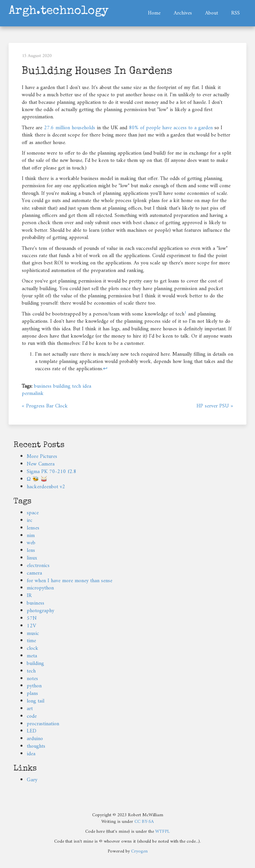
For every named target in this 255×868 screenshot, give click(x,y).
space (33, 513)
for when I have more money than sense (69, 580)
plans (32, 693)
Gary (32, 780)
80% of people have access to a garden (171, 128)
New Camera (41, 464)
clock (32, 648)
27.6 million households (69, 128)
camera (34, 573)
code (32, 716)
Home (154, 13)
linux (32, 558)
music (33, 633)
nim (31, 535)
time (31, 640)
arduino (35, 738)
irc (29, 520)
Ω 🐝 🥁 (37, 479)
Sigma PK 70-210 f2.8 (51, 471)
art (30, 708)
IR (29, 595)
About (211, 13)
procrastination (43, 724)
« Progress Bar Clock (45, 406)
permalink (33, 393)
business (43, 386)
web (31, 543)
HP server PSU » (215, 406)
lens (31, 550)
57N (32, 618)
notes (32, 678)
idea (87, 386)
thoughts (36, 746)
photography (40, 610)
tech (76, 386)
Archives (183, 13)
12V (31, 626)
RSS (235, 13)
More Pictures (42, 456)
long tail (35, 701)
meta (32, 656)
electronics (38, 565)
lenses (33, 528)
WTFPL (162, 831)
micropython (40, 588)
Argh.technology (59, 11)
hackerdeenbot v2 (46, 487)
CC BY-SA (144, 822)
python (34, 686)
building (61, 386)
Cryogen (139, 851)
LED (31, 731)
